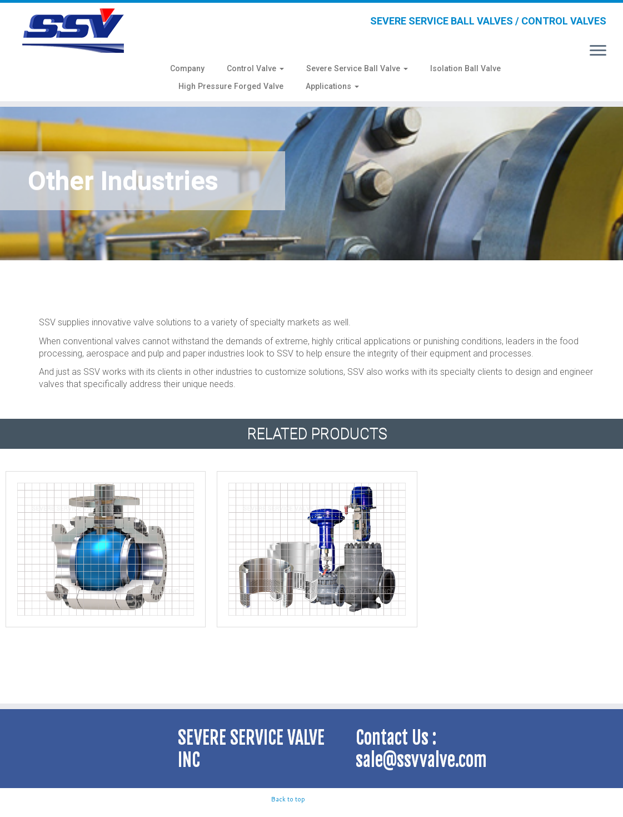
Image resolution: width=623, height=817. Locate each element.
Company (187, 68)
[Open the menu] (598, 51)
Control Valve (255, 68)
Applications (332, 86)
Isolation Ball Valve (465, 68)
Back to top (288, 799)
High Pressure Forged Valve (230, 86)
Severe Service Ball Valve (357, 68)
